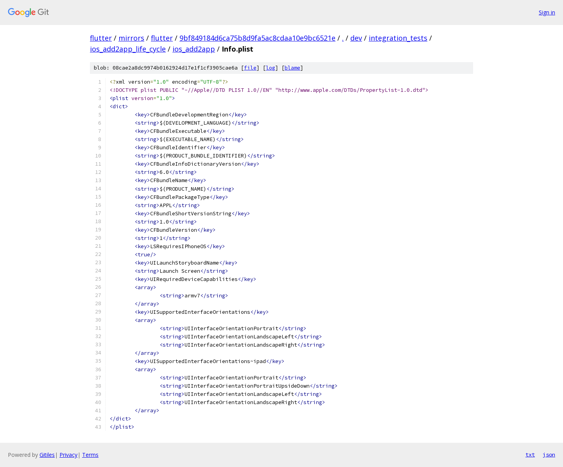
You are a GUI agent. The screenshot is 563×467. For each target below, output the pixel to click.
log (270, 67)
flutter (101, 38)
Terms (90, 454)
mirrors (131, 38)
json (549, 454)
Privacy (68, 454)
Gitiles (47, 454)
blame (292, 67)
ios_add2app (193, 49)
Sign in (547, 12)
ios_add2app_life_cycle (128, 49)
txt (530, 454)
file (250, 67)
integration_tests (398, 38)
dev (356, 38)
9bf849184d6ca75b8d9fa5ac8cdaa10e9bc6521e (257, 38)
